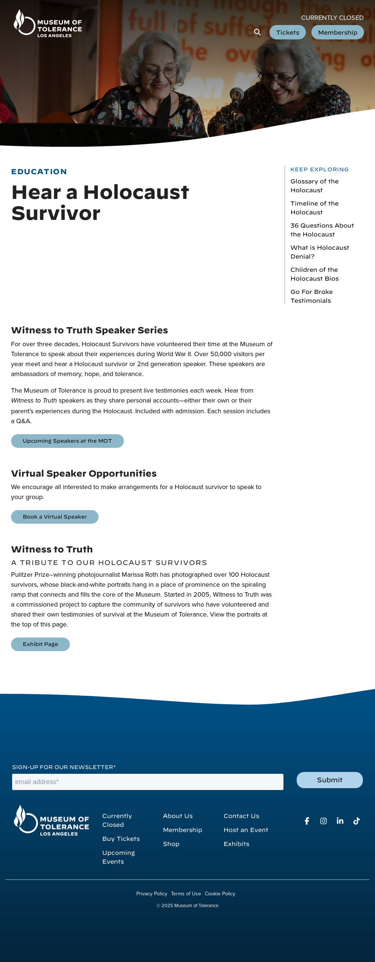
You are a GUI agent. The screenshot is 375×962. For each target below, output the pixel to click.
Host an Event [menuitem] (246, 829)
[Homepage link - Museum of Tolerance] (51, 820)
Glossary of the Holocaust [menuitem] (314, 185)
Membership (337, 31)
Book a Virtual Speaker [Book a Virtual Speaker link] (55, 516)
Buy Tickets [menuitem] (121, 837)
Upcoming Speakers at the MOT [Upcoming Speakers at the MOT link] (67, 440)
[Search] (257, 32)
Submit (330, 779)
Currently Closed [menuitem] (118, 819)
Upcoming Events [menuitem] (119, 856)
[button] (307, 821)
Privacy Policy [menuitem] (151, 893)
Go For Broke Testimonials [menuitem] (311, 295)
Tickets (287, 31)
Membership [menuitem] (182, 829)
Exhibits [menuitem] (236, 843)
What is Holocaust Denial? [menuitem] (319, 251)
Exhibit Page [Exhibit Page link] (40, 643)
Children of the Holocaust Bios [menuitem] (314, 273)
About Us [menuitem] (178, 815)
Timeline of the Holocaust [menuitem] (314, 207)
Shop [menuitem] (171, 843)
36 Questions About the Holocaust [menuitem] (322, 229)
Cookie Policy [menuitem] (220, 893)
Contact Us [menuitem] (241, 815)
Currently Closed (332, 17)
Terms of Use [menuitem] (186, 893)
